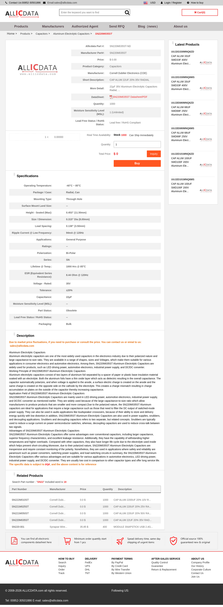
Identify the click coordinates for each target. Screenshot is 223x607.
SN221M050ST (20, 513)
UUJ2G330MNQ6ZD (182, 51)
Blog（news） (148, 26)
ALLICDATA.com (32, 590)
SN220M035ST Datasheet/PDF (128, 96)
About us (181, 26)
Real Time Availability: (99, 135)
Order (61, 569)
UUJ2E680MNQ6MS (182, 128)
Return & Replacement (163, 569)
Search (62, 562)
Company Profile (200, 562)
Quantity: (106, 144)
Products (21, 26)
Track (61, 573)
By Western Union (121, 573)
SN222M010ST (20, 499)
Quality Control (159, 562)
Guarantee (157, 566)
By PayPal (117, 562)
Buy (137, 163)
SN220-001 (18, 526)
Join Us (195, 576)
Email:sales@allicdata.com (62, 2)
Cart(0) (199, 12)
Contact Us (197, 573)
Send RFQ (117, 26)
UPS (87, 566)
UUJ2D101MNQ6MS (182, 179)
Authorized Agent (85, 26)
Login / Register (171, 2)
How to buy (195, 2)
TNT (87, 573)
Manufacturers (53, 26)
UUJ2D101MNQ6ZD (182, 153)
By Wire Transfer (120, 569)
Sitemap (213, 2)
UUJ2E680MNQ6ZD (182, 102)
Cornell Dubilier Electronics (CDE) (128, 73)
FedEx (88, 562)
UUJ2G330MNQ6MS (183, 77)
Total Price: (105, 153)
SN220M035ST (20, 520)
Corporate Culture (201, 569)
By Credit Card (119, 566)
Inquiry (153, 153)
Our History (197, 566)
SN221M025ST (20, 506)
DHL (87, 569)
